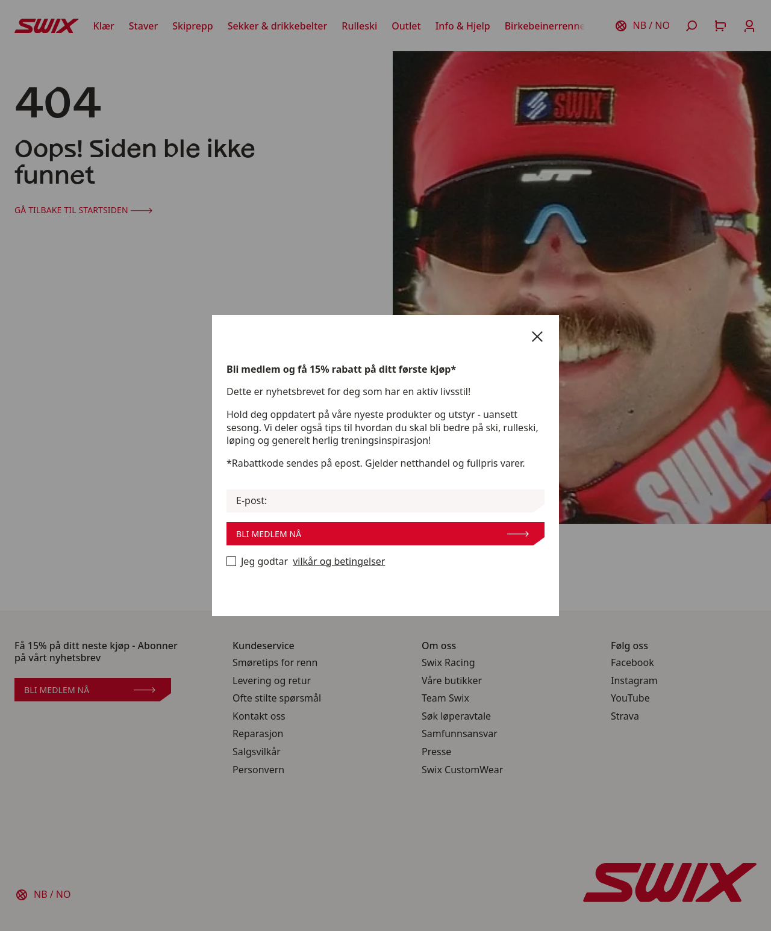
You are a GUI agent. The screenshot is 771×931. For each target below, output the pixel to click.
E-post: (251, 500)
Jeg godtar (305, 561)
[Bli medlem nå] (231, 561)
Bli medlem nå (382, 534)
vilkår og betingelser (339, 561)
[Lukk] (537, 337)
